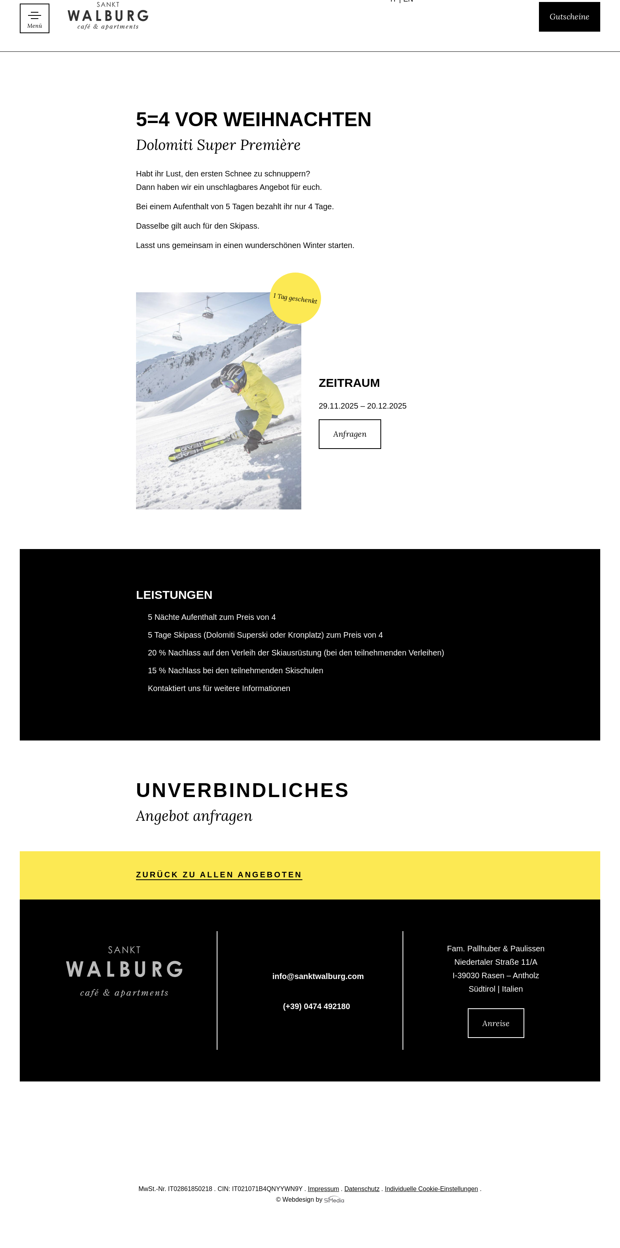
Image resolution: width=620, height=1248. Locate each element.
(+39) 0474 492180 (316, 1007)
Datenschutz (362, 1189)
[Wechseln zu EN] (408, 35)
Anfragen (350, 434)
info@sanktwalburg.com (318, 977)
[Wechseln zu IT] (395, 35)
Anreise (496, 1023)
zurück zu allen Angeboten (219, 875)
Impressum (323, 1189)
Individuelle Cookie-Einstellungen (431, 1189)
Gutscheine (570, 35)
